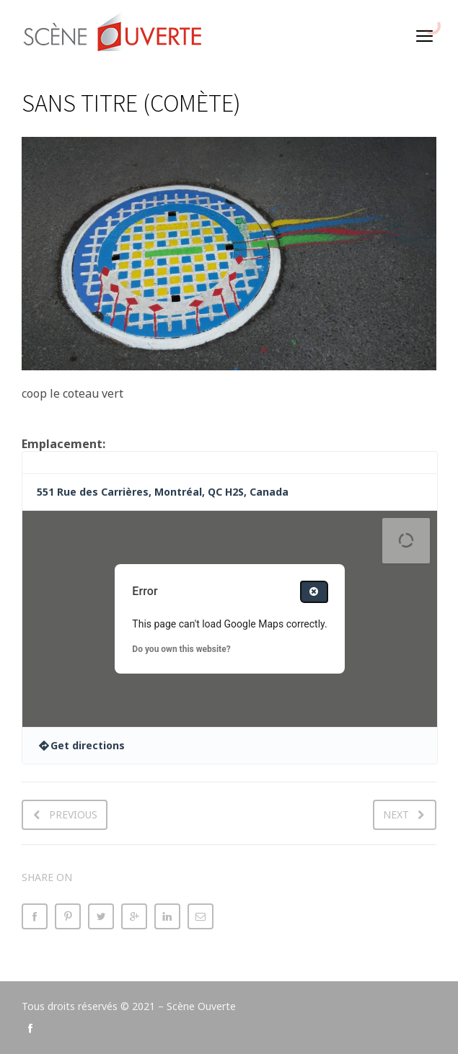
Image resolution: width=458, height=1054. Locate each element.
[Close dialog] (314, 591)
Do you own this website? (181, 649)
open (424, 36)
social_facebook (30, 1028)
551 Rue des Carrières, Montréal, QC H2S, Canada (163, 492)
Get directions (87, 745)
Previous (73, 814)
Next (396, 814)
